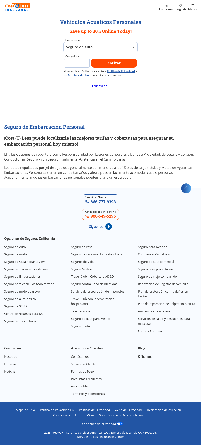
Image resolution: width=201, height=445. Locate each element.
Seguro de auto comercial (156, 262)
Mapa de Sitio (25, 409)
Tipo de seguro (73, 40)
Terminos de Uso (78, 75)
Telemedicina (80, 311)
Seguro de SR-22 (15, 306)
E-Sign (89, 415)
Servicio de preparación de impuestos (97, 291)
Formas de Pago (82, 371)
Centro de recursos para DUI (24, 314)
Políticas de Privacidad (94, 409)
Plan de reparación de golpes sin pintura (166, 304)
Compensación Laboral (154, 254)
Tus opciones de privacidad (100, 423)
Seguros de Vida (82, 262)
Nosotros (10, 356)
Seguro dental (81, 326)
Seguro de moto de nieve (22, 291)
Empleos (10, 364)
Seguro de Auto (15, 247)
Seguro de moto (15, 254)
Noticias (9, 371)
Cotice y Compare (150, 331)
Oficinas (145, 356)
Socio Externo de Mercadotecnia (121, 415)
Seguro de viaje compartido (157, 276)
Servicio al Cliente (83, 364)
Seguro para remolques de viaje (26, 269)
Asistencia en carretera (154, 311)
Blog (141, 348)
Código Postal (73, 56)
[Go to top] (186, 188)
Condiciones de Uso (66, 415)
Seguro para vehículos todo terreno (29, 284)
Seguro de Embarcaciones (22, 276)
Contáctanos (80, 356)
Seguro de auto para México (91, 318)
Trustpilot (99, 86)
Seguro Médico (81, 269)
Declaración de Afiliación (164, 409)
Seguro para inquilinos (20, 321)
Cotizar (114, 62)
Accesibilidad (80, 386)
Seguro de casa (81, 247)
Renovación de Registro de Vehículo (163, 284)
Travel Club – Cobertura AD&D (92, 276)
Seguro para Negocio (152, 247)
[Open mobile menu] (192, 8)
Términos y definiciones (88, 394)
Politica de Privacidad (121, 71)
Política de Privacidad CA (57, 409)
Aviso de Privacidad (128, 409)
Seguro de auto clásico (20, 299)
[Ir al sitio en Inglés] (180, 8)
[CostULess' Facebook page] (108, 226)
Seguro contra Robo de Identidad (94, 284)
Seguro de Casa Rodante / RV (24, 262)
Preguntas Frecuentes (86, 379)
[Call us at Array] (166, 8)
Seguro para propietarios (155, 269)
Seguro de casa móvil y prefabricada (96, 254)
